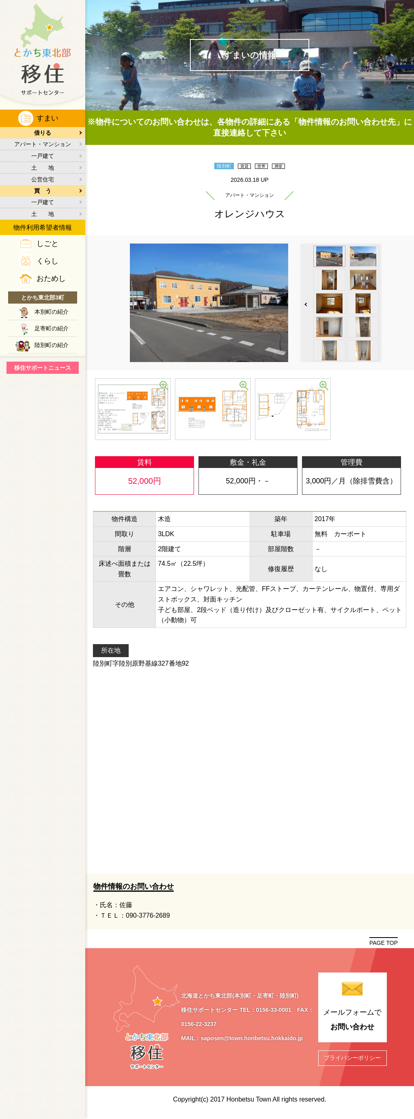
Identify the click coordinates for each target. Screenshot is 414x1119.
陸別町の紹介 (51, 345)
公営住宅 (42, 179)
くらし (47, 261)
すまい (47, 118)
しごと (47, 243)
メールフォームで (352, 1025)
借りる (42, 132)
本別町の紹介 (51, 311)
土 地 (42, 167)
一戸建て (42, 156)
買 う (42, 191)
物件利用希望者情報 (42, 227)
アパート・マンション (42, 144)
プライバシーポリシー (352, 1062)
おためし (51, 278)
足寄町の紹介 (51, 328)
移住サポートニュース (42, 367)
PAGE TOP (383, 946)
